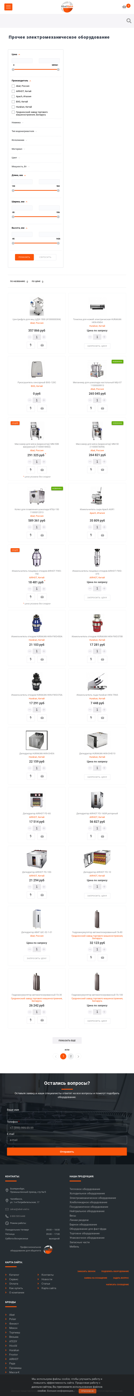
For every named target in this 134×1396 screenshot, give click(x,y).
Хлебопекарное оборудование (88, 1202)
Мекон (11, 1328)
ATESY (11, 1341)
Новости (45, 1279)
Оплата (11, 1283)
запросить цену (97, 346)
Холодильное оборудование (87, 1193)
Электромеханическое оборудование (93, 1198)
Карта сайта (47, 1288)
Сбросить (45, 257)
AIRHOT (11, 1359)
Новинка (16, 122)
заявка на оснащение (95, 1278)
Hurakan (12, 1350)
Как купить (14, 1288)
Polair (10, 1319)
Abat (10, 1314)
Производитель (20, 80)
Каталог (12, 1274)
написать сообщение (117, 1285)
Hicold (11, 1345)
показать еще (67, 1040)
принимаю (87, 1391)
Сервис (11, 1279)
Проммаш (13, 1368)
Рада (10, 1363)
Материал (17, 149)
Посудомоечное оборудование (89, 1206)
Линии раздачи (79, 1220)
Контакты (46, 1274)
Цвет (14, 157)
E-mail (10, 1134)
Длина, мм (17, 175)
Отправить (67, 1151)
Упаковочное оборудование (87, 1237)
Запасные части (80, 1242)
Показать (24, 257)
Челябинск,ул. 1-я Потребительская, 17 (24, 1201)
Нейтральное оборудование (87, 1211)
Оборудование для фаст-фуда (88, 1228)
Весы (73, 1215)
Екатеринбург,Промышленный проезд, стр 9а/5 (28, 1190)
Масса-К (12, 1372)
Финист (12, 1323)
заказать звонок (86, 1271)
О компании (14, 1292)
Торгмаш (12, 1332)
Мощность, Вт (19, 166)
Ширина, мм (18, 201)
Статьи (44, 1283)
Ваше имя (13, 1109)
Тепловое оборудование (85, 1189)
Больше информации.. (61, 1390)
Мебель (74, 1246)
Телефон (12, 1121)
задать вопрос (121, 1278)
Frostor (11, 1354)
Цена (14, 54)
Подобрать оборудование (115, 1271)
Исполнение (18, 140)
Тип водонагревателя (23, 131)
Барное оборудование (83, 1224)
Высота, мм (18, 228)
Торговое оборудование (85, 1233)
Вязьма (11, 1336)
